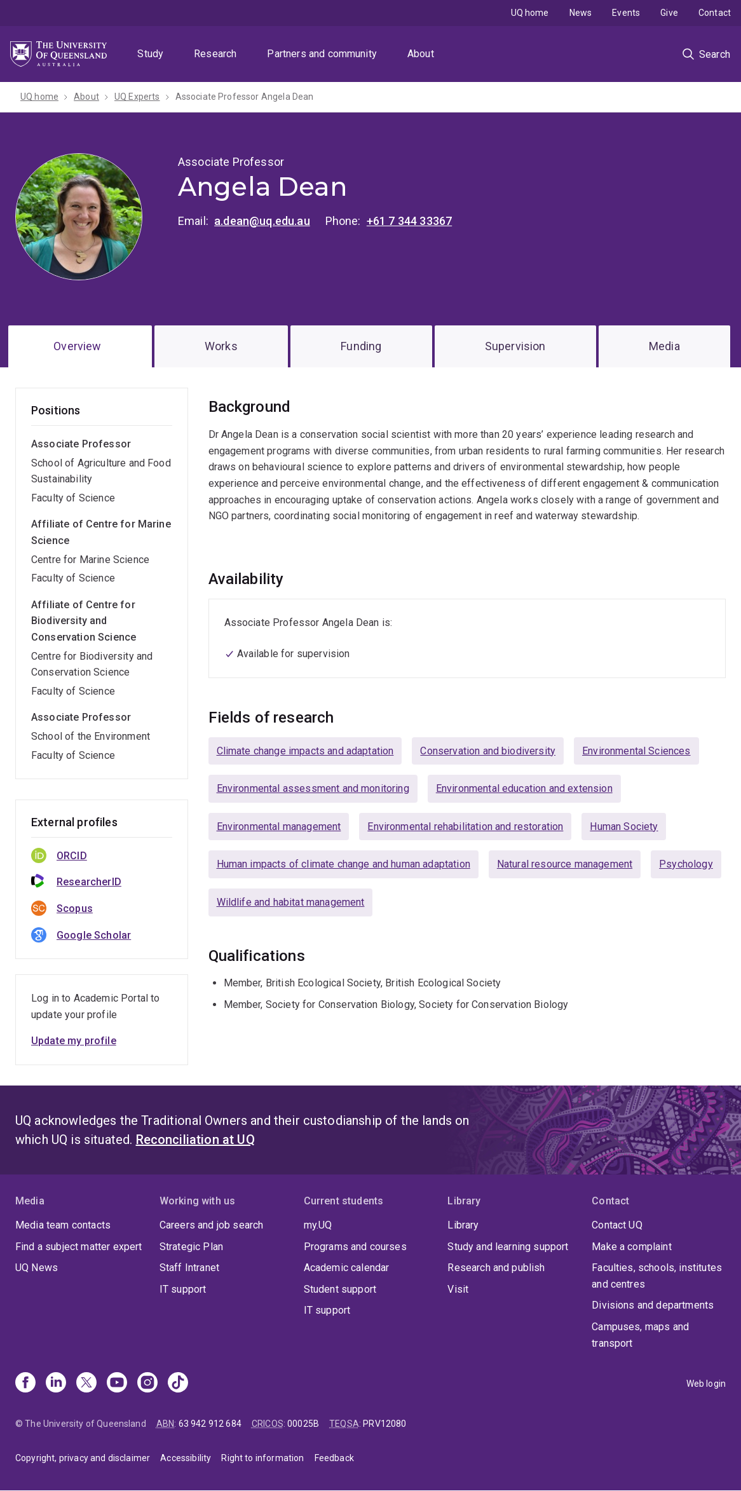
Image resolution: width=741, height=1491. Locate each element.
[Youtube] (117, 1383)
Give (669, 13)
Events (626, 13)
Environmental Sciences (636, 751)
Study (150, 54)
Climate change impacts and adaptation (305, 751)
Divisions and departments (653, 1305)
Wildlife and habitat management (291, 902)
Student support (340, 1289)
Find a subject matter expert (78, 1247)
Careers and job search (212, 1225)
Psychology (686, 864)
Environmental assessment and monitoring (313, 788)
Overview (77, 346)
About (420, 54)
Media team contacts (63, 1225)
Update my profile (73, 1041)
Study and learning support (507, 1247)
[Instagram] (147, 1383)
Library (463, 1225)
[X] (86, 1383)
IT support (183, 1289)
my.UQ (318, 1225)
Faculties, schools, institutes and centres (657, 1276)
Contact (714, 13)
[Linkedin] (56, 1383)
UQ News (36, 1268)
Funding (361, 346)
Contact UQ (617, 1225)
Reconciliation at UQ (195, 1139)
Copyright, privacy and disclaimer (82, 1458)
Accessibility (185, 1458)
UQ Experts (137, 97)
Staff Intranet (189, 1268)
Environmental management (279, 826)
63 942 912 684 (210, 1424)
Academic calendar (347, 1268)
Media (664, 346)
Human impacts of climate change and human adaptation (343, 864)
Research (215, 54)
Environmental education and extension (524, 788)
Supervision (515, 346)
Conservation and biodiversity (487, 751)
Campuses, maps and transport (640, 1335)
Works (221, 346)
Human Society (624, 826)
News (580, 13)
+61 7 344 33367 (409, 221)
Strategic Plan (191, 1247)
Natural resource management (564, 864)
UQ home (530, 13)
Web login (706, 1384)
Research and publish (496, 1268)
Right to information (262, 1458)
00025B (303, 1424)
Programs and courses (355, 1247)
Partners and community (322, 54)
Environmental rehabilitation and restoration (465, 826)
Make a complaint (632, 1247)
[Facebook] (25, 1383)
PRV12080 (384, 1424)
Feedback (334, 1458)
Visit (457, 1289)
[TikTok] (178, 1383)
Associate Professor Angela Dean (244, 97)
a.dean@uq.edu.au (262, 221)
